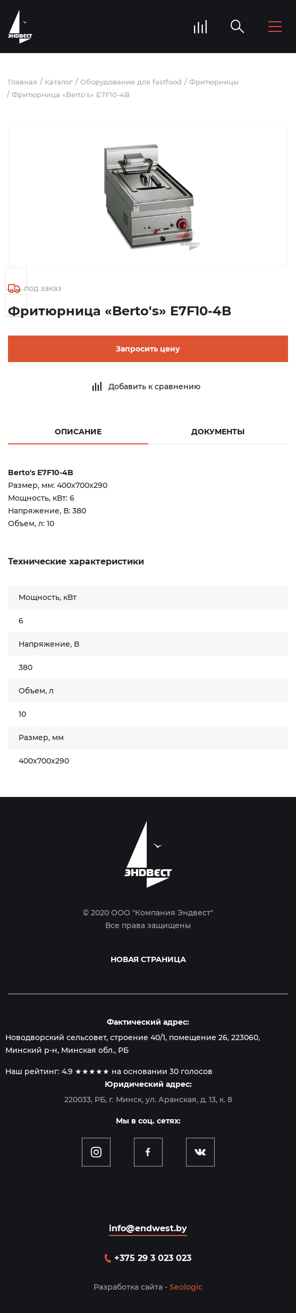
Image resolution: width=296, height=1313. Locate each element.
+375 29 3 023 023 (152, 1258)
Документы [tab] (217, 431)
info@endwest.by (148, 1228)
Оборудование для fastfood (131, 82)
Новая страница (148, 959)
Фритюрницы (214, 82)
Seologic (186, 1287)
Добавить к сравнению (154, 386)
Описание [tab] (78, 431)
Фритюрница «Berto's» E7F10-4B (71, 94)
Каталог (59, 82)
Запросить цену (148, 349)
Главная (22, 82)
